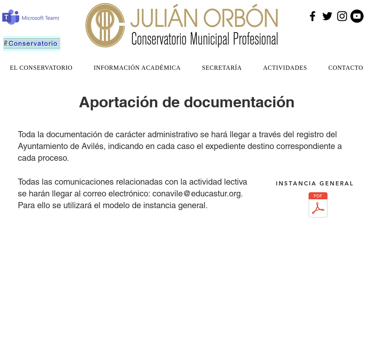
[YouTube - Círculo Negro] (357, 16)
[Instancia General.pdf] (318, 206)
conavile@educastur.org (196, 193)
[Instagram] (342, 16)
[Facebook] (312, 16)
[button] (41, 67)
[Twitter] (327, 16)
